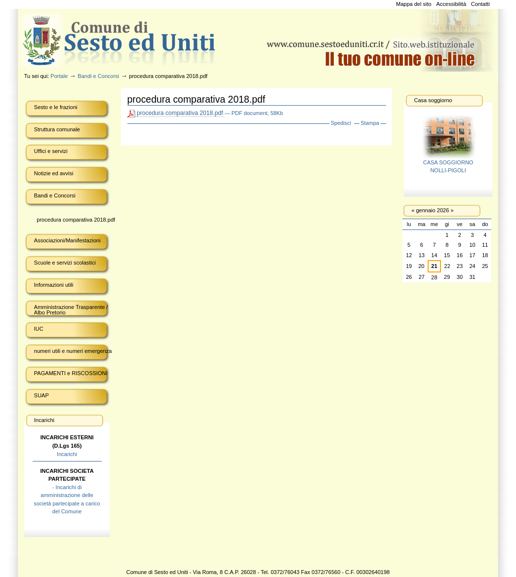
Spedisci (341, 123)
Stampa (369, 123)
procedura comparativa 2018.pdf (176, 113)
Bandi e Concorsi (98, 76)
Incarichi (67, 454)
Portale (59, 76)
